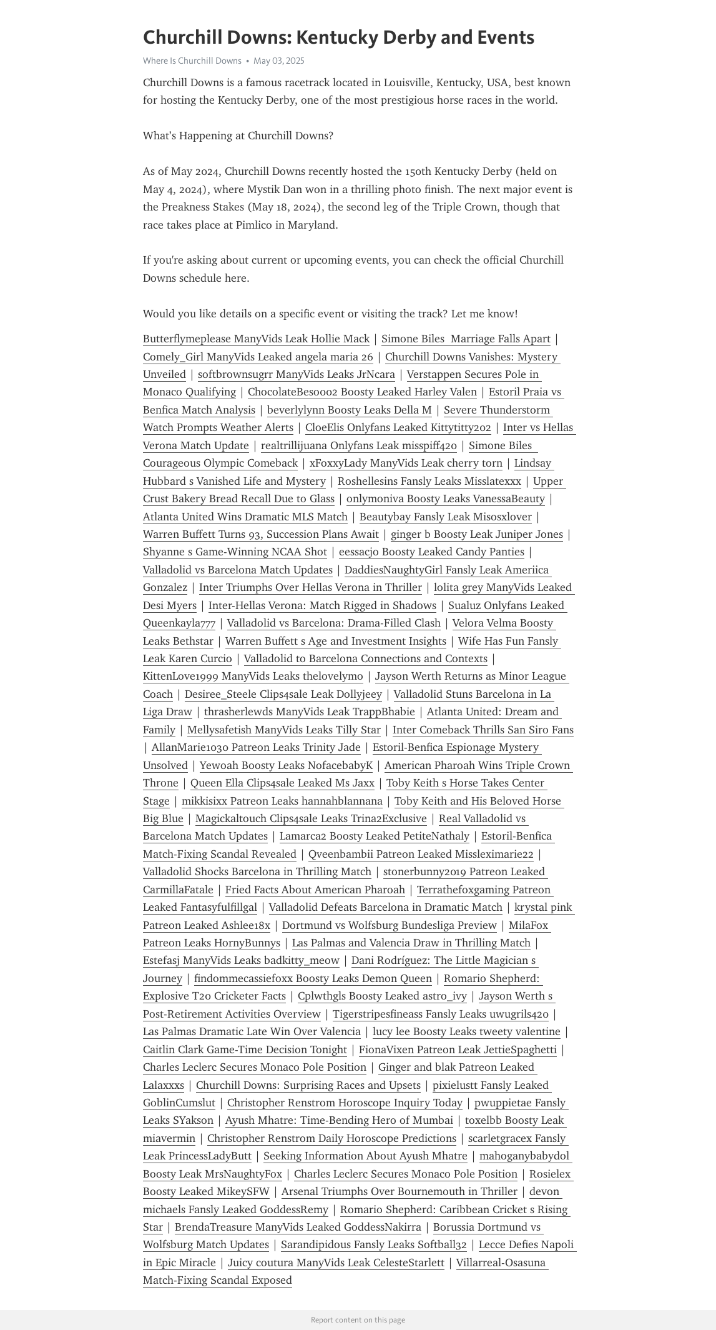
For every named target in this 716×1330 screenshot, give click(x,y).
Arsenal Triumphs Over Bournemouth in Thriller (399, 1191)
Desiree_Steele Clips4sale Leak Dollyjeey (283, 694)
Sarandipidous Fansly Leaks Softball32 (374, 1244)
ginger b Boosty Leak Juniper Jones (477, 534)
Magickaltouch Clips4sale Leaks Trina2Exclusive (311, 818)
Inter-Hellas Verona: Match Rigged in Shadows (322, 605)
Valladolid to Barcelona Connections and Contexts (366, 658)
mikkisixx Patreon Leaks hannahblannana (282, 801)
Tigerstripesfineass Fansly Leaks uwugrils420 (441, 1014)
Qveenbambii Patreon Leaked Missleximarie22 (421, 854)
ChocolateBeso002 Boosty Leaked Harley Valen (362, 392)
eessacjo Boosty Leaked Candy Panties (431, 551)
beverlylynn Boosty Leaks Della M (349, 410)
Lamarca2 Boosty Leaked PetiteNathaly (374, 836)
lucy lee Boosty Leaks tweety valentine (467, 1031)
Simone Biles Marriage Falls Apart (466, 338)
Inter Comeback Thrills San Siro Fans (483, 730)
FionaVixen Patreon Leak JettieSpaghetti (458, 1049)
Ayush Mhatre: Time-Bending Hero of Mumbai (339, 1120)
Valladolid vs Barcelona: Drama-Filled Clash (334, 623)
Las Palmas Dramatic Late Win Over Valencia (252, 1031)
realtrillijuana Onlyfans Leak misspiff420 (359, 445)
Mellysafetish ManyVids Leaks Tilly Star (284, 730)
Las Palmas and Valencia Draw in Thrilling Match (411, 943)
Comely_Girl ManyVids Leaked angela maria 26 (258, 357)
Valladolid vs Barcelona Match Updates (238, 570)
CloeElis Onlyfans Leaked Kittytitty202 (398, 427)
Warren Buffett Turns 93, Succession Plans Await (261, 534)
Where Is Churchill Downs (192, 60)
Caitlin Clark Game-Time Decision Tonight (245, 1049)
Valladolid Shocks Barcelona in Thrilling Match (257, 871)
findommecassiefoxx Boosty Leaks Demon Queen (313, 978)
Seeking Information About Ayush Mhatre (365, 1156)
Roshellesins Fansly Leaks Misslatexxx (429, 481)
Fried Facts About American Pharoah (315, 889)
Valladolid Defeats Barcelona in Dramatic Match (386, 907)
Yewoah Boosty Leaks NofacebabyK (286, 765)
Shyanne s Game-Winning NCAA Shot (235, 551)
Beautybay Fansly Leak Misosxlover (446, 517)
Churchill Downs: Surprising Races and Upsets (308, 1085)
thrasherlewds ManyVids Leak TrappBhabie (309, 711)
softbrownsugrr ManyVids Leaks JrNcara (296, 374)
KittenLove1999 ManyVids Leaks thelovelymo (253, 676)
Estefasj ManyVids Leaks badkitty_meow (241, 960)
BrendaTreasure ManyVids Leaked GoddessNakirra (298, 1227)
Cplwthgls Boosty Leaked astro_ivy (382, 996)
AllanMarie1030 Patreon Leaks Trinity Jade (256, 747)
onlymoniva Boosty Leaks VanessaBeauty (445, 498)
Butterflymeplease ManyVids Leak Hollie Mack (256, 338)
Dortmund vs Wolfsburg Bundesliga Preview (389, 925)
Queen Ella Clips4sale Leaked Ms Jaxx (282, 783)
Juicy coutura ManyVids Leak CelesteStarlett (336, 1262)
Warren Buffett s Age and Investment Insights (335, 641)
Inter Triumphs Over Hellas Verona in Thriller (310, 587)
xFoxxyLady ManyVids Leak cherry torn (406, 463)
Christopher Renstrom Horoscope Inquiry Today (345, 1102)
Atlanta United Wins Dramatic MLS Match (245, 517)
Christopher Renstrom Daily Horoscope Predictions (331, 1138)
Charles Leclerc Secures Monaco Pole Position (254, 1067)
